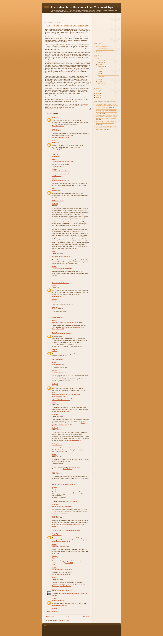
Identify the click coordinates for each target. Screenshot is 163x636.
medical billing (56, 364)
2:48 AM (54, 545)
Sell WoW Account (101, 46)
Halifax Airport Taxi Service (60, 590)
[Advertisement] (67, 19)
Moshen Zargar (57, 296)
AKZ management (58, 201)
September (101, 66)
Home (68, 617)
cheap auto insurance (69, 524)
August (100, 68)
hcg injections (75, 467)
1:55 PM (54, 251)
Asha (53, 385)
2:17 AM (54, 370)
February (100, 83)
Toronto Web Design (102, 51)
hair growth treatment (69, 484)
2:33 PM (54, 169)
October (100, 64)
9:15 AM (54, 286)
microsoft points (71, 501)
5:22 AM (54, 577)
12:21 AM (55, 428)
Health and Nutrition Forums (61, 161)
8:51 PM (54, 188)
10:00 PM (55, 414)
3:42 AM (54, 516)
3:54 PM (54, 487)
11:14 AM (55, 533)
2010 (97, 88)
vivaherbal (55, 130)
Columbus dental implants (60, 268)
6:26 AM (54, 556)
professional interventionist (61, 541)
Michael (54, 351)
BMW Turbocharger (58, 126)
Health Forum (56, 166)
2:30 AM (54, 267)
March (99, 81)
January (100, 85)
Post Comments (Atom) (61, 620)
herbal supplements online (60, 137)
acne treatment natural (59, 180)
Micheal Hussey (57, 535)
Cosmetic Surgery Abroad (60, 506)
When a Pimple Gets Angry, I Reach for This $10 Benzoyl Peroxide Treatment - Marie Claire (107, 128)
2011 (97, 58)
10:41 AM (55, 384)
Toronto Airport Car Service (61, 569)
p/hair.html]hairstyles (59, 396)
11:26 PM (55, 443)
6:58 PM (54, 320)
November (101, 62)
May (99, 79)
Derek (54, 190)
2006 (97, 97)
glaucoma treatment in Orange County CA (65, 322)
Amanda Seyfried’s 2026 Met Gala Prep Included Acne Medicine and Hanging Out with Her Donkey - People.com (107, 116)
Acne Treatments (57, 359)
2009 (97, 91)
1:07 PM (54, 140)
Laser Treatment (57, 445)
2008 (97, 93)
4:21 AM (54, 129)
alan (53, 142)
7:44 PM (54, 159)
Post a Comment (52, 611)
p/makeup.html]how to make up (62, 398)
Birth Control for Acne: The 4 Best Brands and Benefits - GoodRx (106, 122)
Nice (53, 565)
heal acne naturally (63, 411)
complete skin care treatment (73, 440)
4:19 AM (54, 307)
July (99, 71)
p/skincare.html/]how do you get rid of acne (66, 394)
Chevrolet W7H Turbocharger (61, 256)
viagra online (56, 156)
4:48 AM (54, 455)
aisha (53, 117)
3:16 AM (54, 299)
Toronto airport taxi (58, 372)
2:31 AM (54, 472)
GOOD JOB (69, 563)
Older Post (86, 617)
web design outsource (59, 546)
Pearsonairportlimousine (103, 48)
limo (53, 558)
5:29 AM (54, 599)
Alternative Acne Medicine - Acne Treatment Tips (82, 7)
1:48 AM (54, 349)
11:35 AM (55, 589)
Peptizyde (55, 301)
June (99, 73)
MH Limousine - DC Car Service (105, 50)
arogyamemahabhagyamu (60, 333)
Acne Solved (64, 107)
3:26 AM (54, 403)
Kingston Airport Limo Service (61, 584)
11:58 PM (55, 204)
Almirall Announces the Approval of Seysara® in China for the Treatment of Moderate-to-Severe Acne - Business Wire (107, 111)
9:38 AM (54, 608)
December (101, 60)
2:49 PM (54, 332)
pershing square (57, 317)
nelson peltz (56, 309)
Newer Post (50, 617)
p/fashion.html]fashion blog (61, 400)
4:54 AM (54, 363)
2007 (97, 95)
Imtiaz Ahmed (56, 600)
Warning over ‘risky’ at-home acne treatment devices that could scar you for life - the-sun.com (107, 105)
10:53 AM (55, 504)
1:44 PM (54, 568)
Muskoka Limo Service (59, 605)
